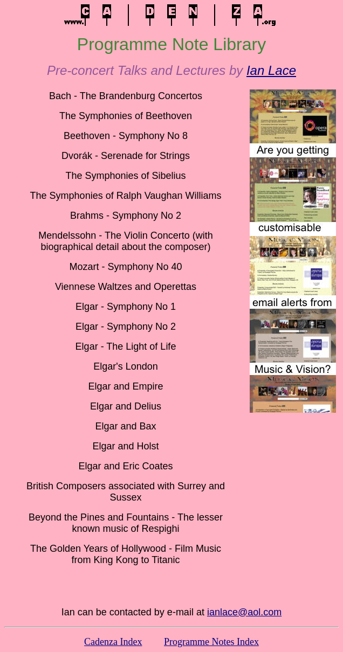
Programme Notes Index (211, 641)
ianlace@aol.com (244, 612)
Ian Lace (271, 70)
